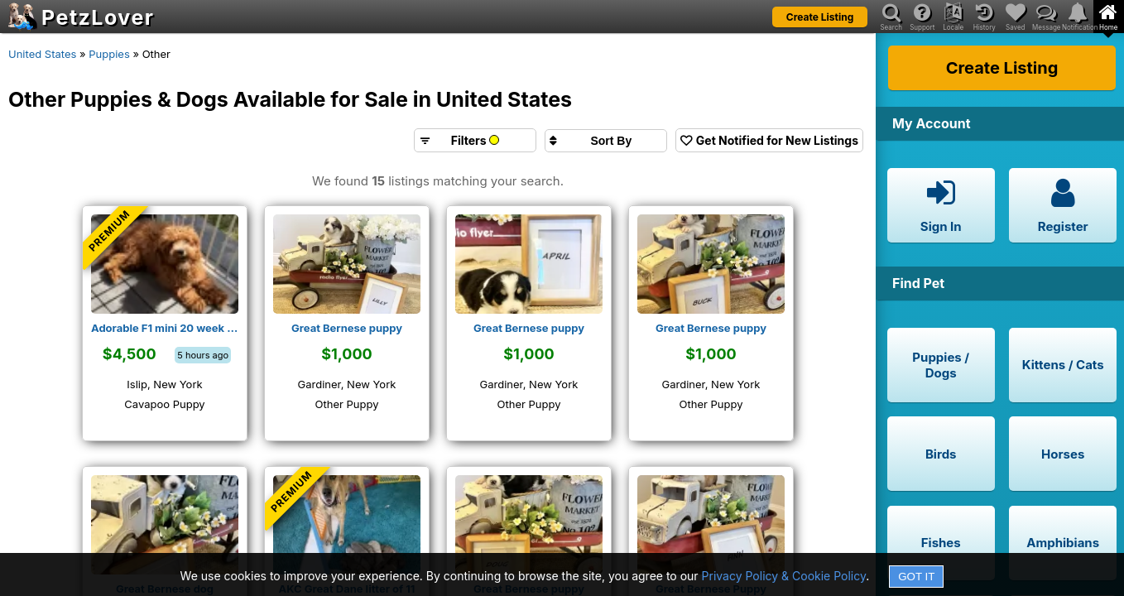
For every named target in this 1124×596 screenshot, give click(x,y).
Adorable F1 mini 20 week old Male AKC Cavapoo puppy (164, 327)
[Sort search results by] (605, 140)
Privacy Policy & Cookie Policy (784, 576)
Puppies (109, 53)
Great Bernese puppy (346, 327)
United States (42, 53)
